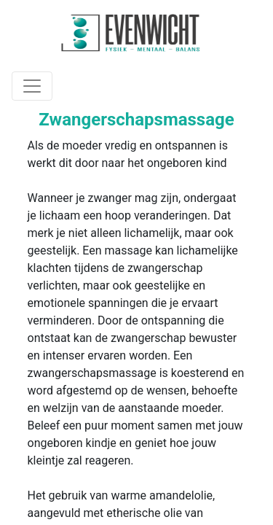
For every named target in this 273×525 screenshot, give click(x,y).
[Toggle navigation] (32, 86)
